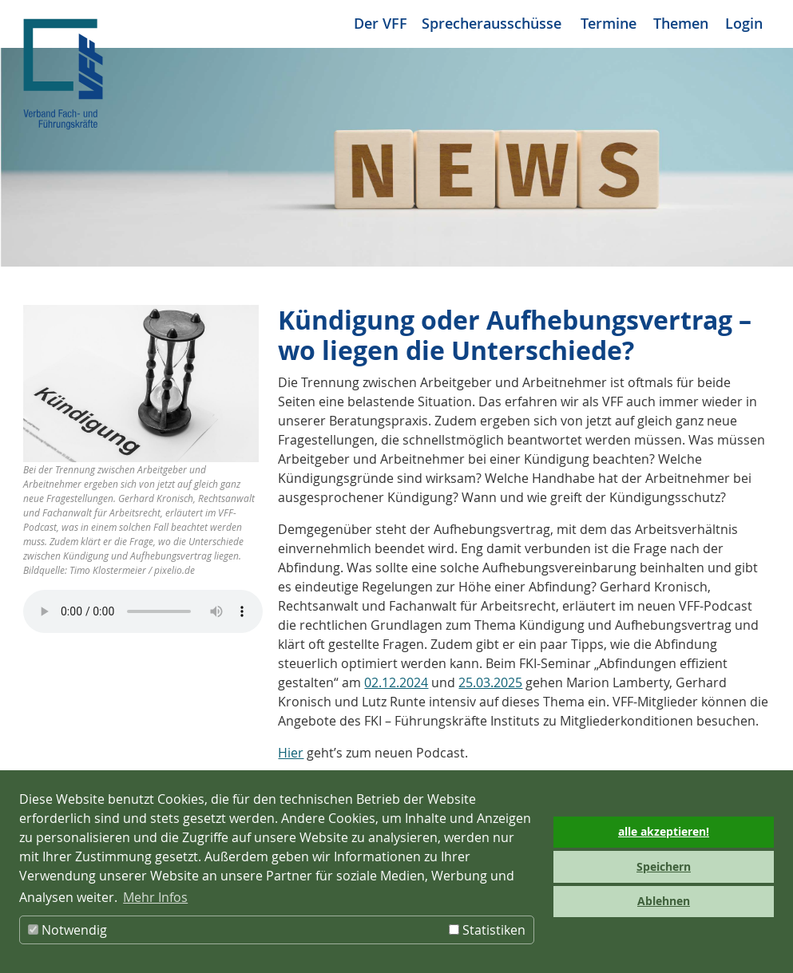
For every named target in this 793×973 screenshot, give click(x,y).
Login (744, 23)
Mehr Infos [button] (155, 897)
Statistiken (487, 930)
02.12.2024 (396, 682)
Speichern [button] (663, 867)
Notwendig (67, 930)
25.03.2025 (490, 682)
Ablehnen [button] (663, 901)
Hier (290, 752)
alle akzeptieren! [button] (663, 832)
